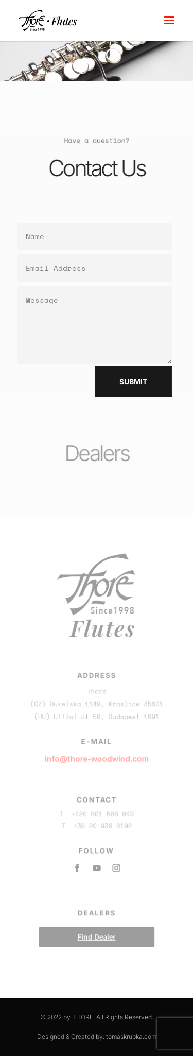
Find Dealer (96, 934)
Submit (130, 381)
